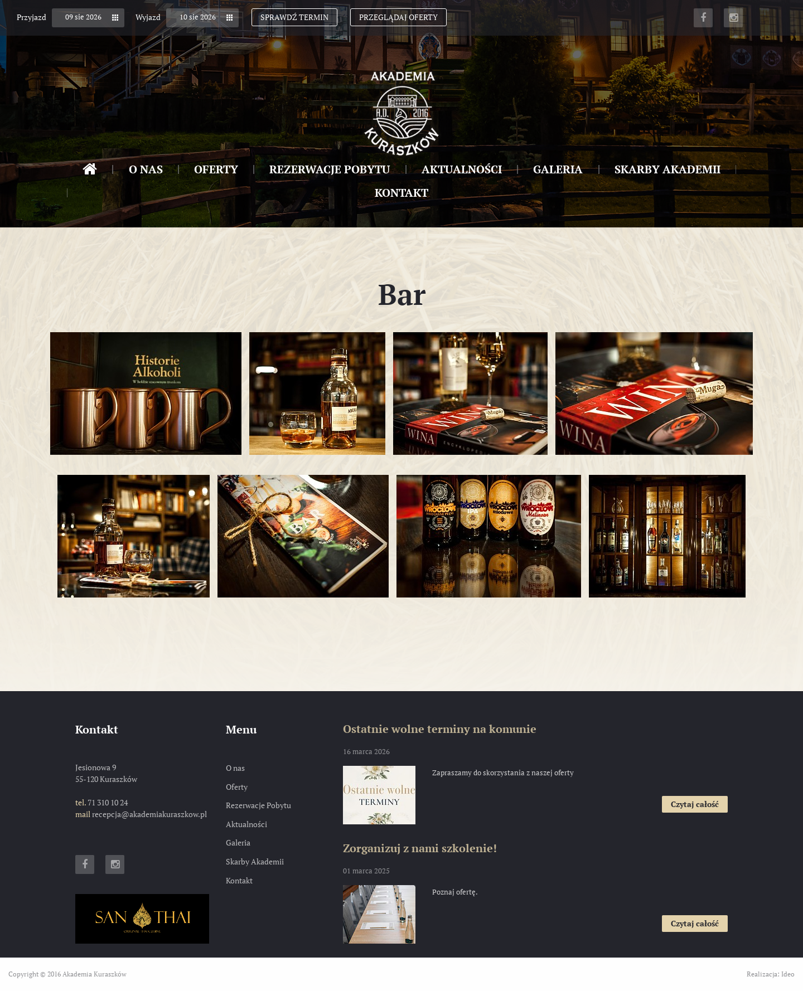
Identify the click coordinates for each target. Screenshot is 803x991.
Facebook (703, 17)
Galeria (558, 169)
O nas (146, 169)
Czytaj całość (699, 805)
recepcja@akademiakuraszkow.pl (149, 814)
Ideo (788, 974)
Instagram (733, 17)
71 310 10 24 (108, 802)
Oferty (216, 169)
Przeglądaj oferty (398, 17)
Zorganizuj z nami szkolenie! (420, 848)
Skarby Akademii (667, 169)
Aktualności (462, 169)
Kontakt (401, 192)
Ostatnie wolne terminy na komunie (439, 728)
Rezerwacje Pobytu (329, 169)
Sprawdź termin (294, 17)
